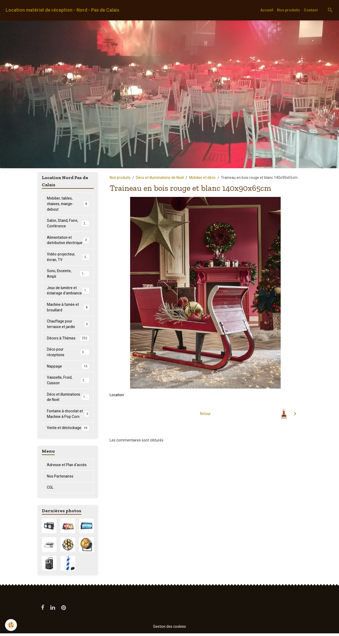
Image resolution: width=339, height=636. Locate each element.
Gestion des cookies (169, 629)
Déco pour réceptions (68, 354)
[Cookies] (11, 625)
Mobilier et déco (202, 177)
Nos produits (288, 10)
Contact (311, 10)
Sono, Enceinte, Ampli (68, 274)
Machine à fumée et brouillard (68, 308)
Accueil (266, 10)
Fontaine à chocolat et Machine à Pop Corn (68, 416)
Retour (205, 414)
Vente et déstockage (68, 430)
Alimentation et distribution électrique (68, 240)
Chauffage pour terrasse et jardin (68, 325)
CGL (50, 490)
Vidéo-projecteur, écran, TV (68, 257)
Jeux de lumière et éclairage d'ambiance (68, 291)
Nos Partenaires (60, 478)
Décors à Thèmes (68, 339)
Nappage (68, 368)
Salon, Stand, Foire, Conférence (68, 223)
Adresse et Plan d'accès (67, 467)
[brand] (62, 10)
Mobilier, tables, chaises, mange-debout (68, 203)
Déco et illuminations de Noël (160, 177)
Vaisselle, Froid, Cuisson (68, 382)
